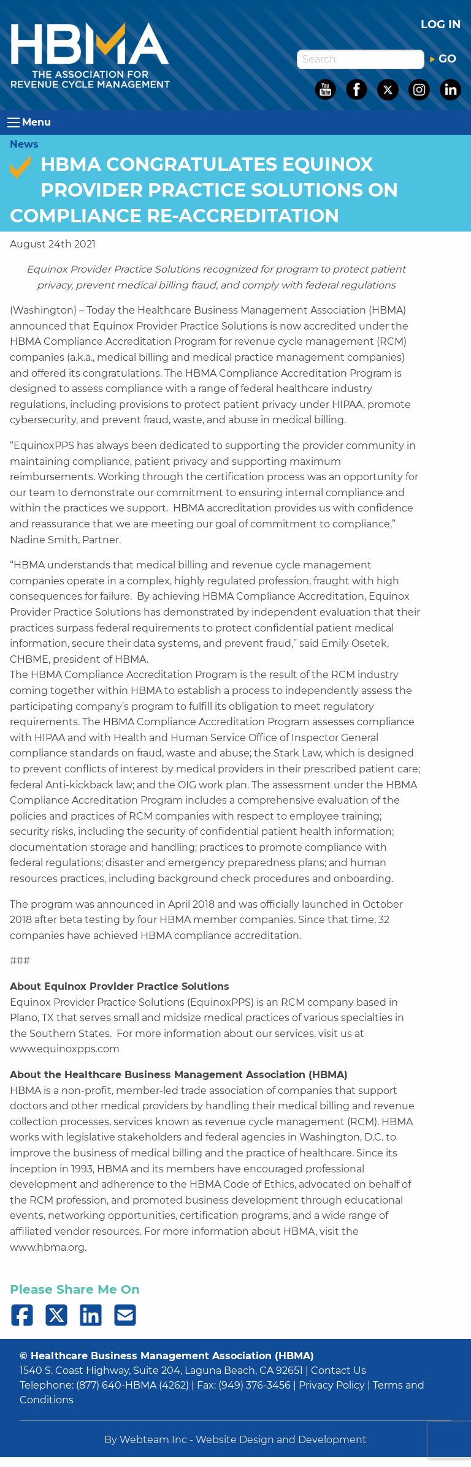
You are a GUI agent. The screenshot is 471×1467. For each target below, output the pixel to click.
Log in (441, 24)
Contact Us (338, 1370)
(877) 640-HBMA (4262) (132, 1385)
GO (442, 58)
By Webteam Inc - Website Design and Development (235, 1440)
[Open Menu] (13, 122)
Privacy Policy (332, 1385)
